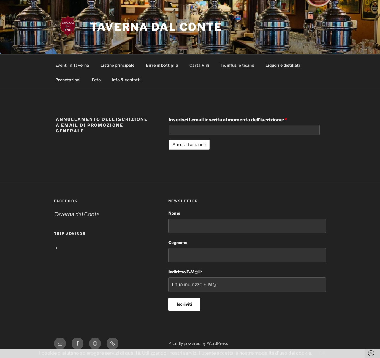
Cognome (177, 242)
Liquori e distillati (282, 65)
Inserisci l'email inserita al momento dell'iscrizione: (228, 120)
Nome (174, 213)
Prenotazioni (67, 79)
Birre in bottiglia (162, 65)
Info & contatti (126, 79)
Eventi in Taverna (72, 65)
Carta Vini (199, 65)
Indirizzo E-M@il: (185, 271)
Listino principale (117, 65)
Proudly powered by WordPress (198, 343)
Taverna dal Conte (156, 27)
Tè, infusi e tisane (237, 65)
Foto (96, 79)
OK (322, 353)
